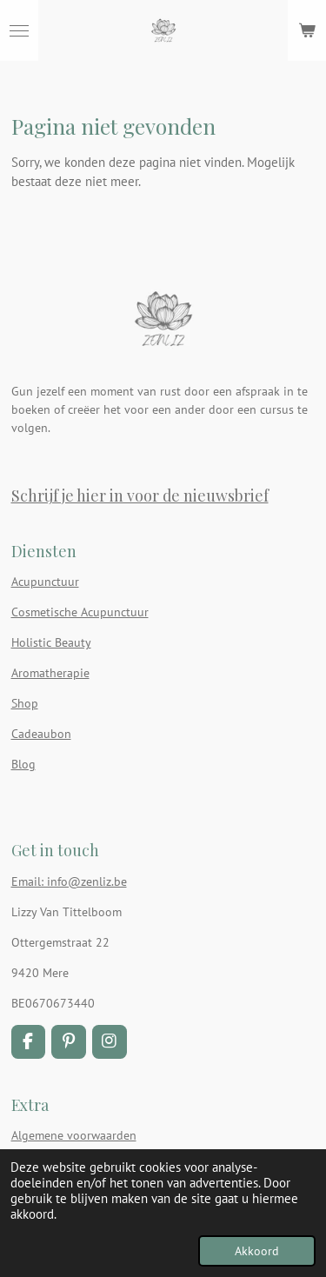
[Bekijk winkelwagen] (307, 30)
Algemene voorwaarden (73, 1135)
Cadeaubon (41, 734)
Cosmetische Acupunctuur (80, 612)
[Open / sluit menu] (19, 30)
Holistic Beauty (51, 642)
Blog (23, 764)
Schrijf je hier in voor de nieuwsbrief (140, 495)
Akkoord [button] (257, 1251)
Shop (24, 703)
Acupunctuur (45, 581)
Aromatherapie (50, 673)
